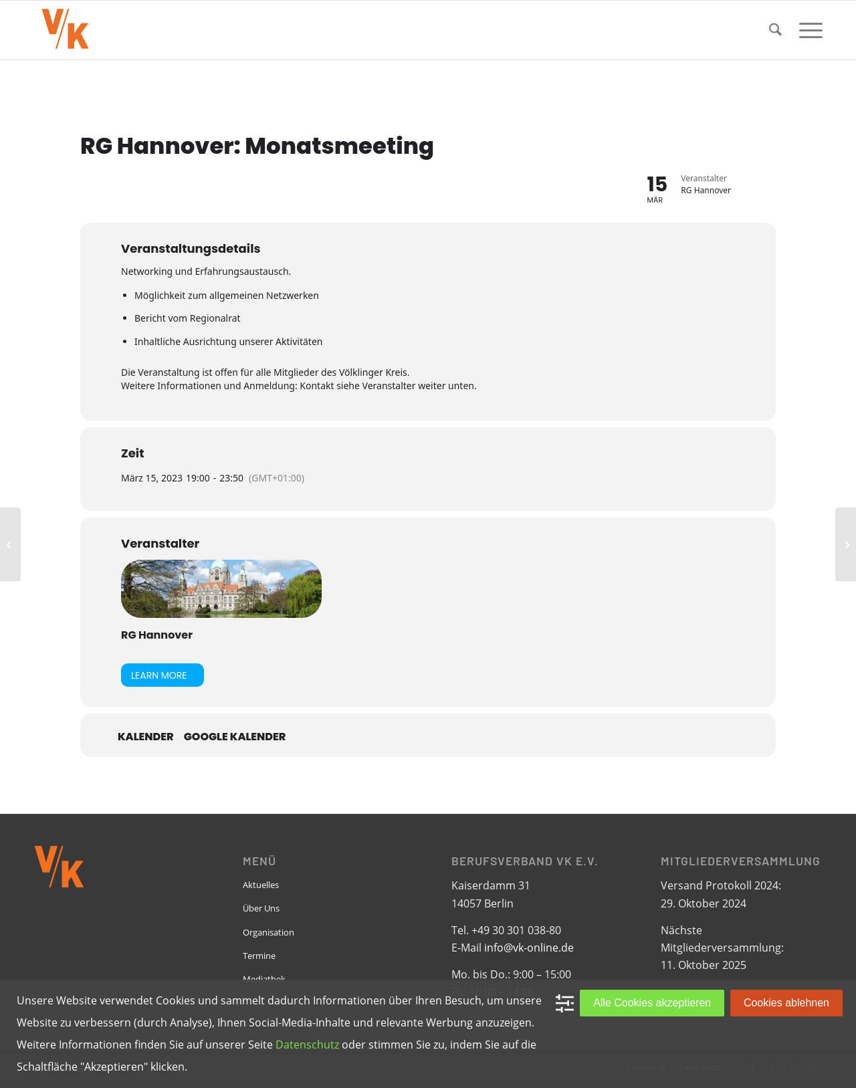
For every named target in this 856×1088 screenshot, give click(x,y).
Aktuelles (261, 885)
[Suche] (775, 30)
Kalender (146, 737)
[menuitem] (775, 30)
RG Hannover (157, 635)
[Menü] (806, 30)
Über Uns (261, 908)
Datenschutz (307, 1044)
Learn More (159, 675)
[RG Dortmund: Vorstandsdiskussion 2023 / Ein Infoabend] (10, 544)
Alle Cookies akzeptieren (652, 1002)
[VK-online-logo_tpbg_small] (64, 30)
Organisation (268, 932)
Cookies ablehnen (786, 1002)
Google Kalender (235, 737)
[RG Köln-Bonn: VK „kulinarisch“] (845, 544)
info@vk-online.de (529, 947)
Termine (259, 956)
